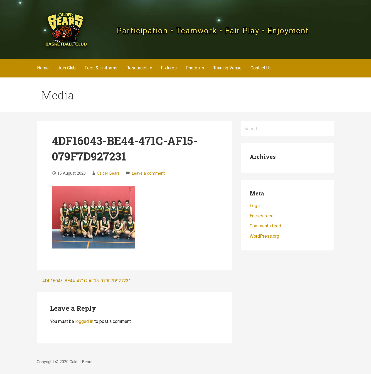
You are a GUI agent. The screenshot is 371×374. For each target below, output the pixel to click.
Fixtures (169, 68)
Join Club (67, 68)
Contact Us (261, 68)
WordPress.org (264, 236)
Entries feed (262, 216)
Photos (193, 68)
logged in (84, 321)
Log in (256, 205)
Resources (137, 68)
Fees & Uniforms (101, 68)
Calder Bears (108, 173)
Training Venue (227, 68)
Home (43, 68)
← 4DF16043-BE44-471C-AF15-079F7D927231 (84, 280)
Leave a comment (148, 173)
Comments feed (265, 226)
